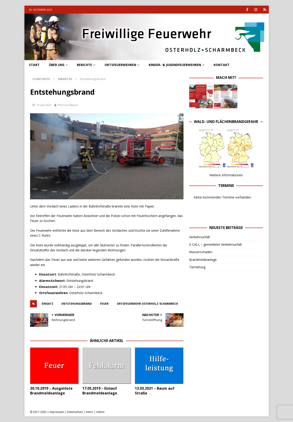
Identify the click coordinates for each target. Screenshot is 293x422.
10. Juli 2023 (43, 105)
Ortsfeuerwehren (120, 65)
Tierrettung (197, 267)
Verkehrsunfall (199, 237)
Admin (100, 412)
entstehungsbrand (77, 304)
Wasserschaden (200, 252)
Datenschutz (75, 412)
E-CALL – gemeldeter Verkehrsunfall (215, 244)
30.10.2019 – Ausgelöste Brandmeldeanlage (51, 391)
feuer (104, 304)
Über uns (56, 65)
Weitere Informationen (226, 175)
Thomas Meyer (67, 105)
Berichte (84, 65)
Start (34, 65)
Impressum (57, 412)
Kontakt (221, 65)
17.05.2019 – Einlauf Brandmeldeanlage (99, 391)
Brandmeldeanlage (203, 259)
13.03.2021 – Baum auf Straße (154, 391)
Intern (89, 412)
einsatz (47, 304)
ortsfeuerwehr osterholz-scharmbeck (147, 304)
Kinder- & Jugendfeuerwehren (175, 65)
